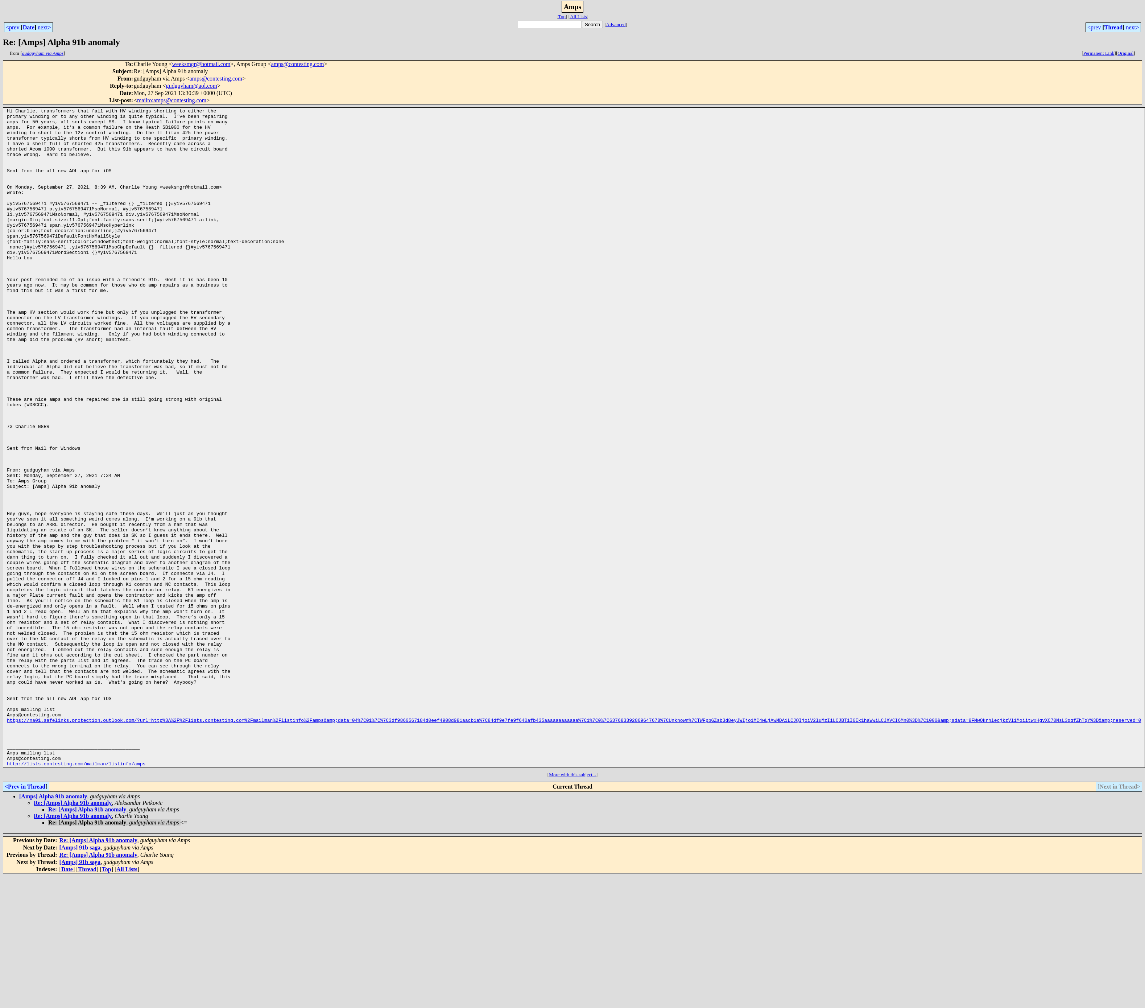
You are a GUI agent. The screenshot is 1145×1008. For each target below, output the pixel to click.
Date (28, 27)
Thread (1113, 27)
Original (1125, 53)
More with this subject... (572, 906)
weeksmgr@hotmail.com (201, 64)
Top (562, 16)
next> (44, 27)
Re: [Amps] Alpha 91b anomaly (73, 934)
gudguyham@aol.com (191, 86)
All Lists (578, 16)
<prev (12, 27)
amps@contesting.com (297, 64)
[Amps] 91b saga (80, 979)
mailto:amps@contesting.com (171, 100)
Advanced (616, 24)
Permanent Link (1099, 53)
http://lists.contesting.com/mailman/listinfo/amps (76, 895)
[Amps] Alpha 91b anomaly (53, 928)
